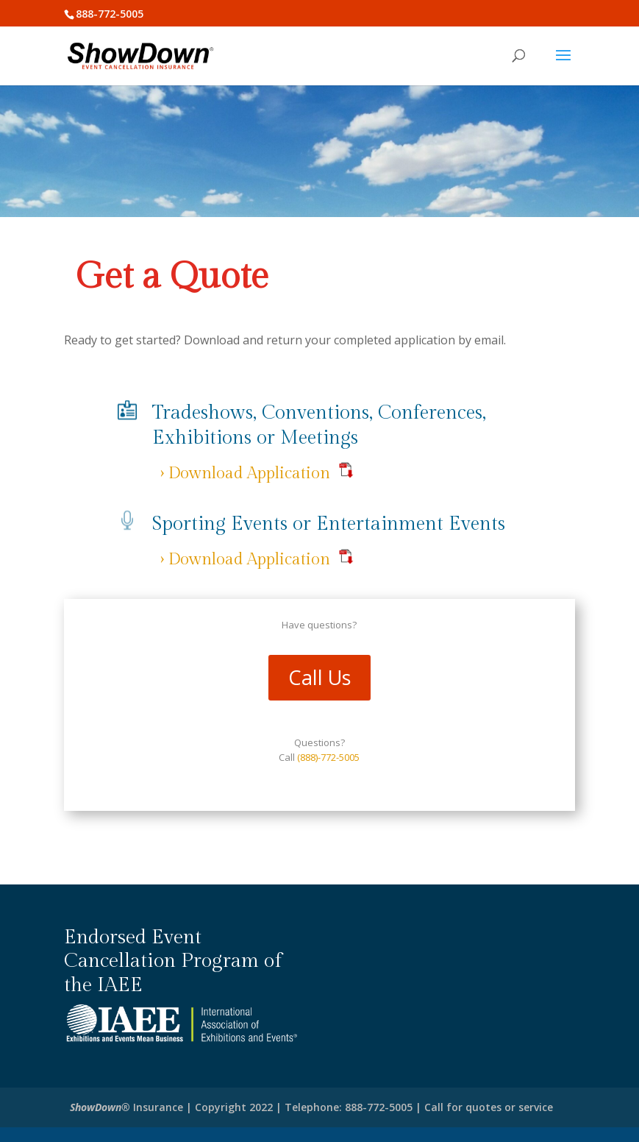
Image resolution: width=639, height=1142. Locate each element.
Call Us (319, 677)
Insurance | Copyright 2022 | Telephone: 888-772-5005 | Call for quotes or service (311, 1107)
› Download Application (245, 473)
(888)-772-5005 (328, 757)
